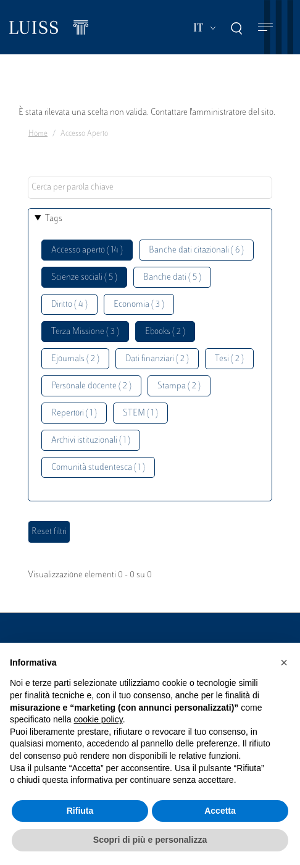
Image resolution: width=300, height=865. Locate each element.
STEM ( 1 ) (140, 413)
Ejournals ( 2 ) (75, 359)
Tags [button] (53, 219)
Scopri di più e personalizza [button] (150, 840)
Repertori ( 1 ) (74, 413)
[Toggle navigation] (265, 27)
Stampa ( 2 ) (179, 386)
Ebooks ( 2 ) (165, 331)
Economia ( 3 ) (139, 304)
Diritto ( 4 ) (69, 304)
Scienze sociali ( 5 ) (84, 277)
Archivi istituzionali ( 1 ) (90, 440)
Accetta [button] (220, 811)
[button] (284, 662)
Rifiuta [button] (80, 811)
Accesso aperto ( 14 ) (87, 250)
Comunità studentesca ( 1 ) (98, 467)
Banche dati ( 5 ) (172, 277)
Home (38, 134)
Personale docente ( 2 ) (91, 386)
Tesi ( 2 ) (229, 359)
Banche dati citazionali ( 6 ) (196, 250)
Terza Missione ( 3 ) (85, 331)
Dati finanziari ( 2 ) (157, 359)
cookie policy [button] (98, 719)
